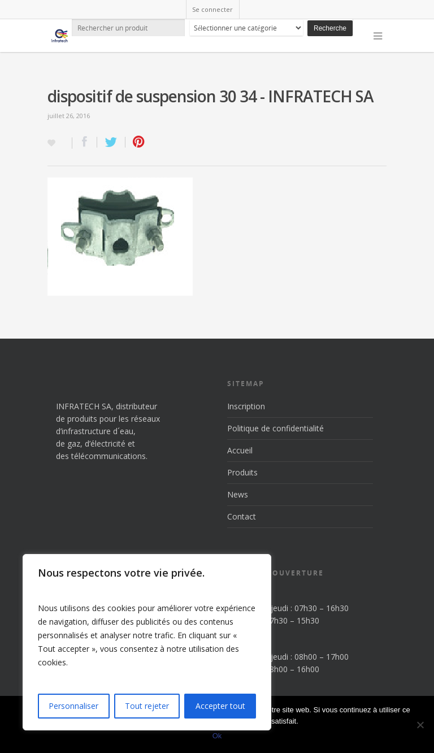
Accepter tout (220, 705)
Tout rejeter (147, 705)
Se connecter (212, 9)
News (237, 494)
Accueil (240, 450)
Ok (217, 736)
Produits (242, 472)
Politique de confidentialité (275, 428)
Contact (241, 516)
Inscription (246, 406)
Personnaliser (73, 705)
